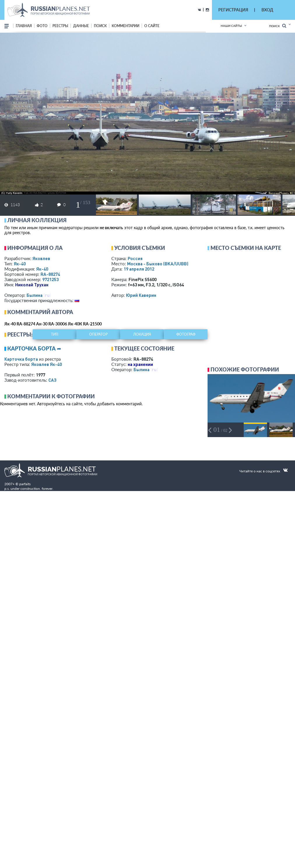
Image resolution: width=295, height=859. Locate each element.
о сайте (151, 26)
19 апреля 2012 (139, 268)
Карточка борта (21, 359)
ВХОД (267, 9)
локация (142, 334)
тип (54, 334)
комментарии (125, 26)
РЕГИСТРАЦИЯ (233, 9)
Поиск (277, 26)
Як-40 (20, 263)
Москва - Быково (157, 263)
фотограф (185, 334)
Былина (35, 295)
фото (42, 26)
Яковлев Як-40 (46, 364)
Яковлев (41, 258)
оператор (98, 334)
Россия (135, 258)
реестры (60, 26)
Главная (24, 26)
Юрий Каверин (141, 295)
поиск (100, 26)
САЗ (52, 380)
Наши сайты (231, 25)
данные (81, 26)
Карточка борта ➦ (34, 348)
